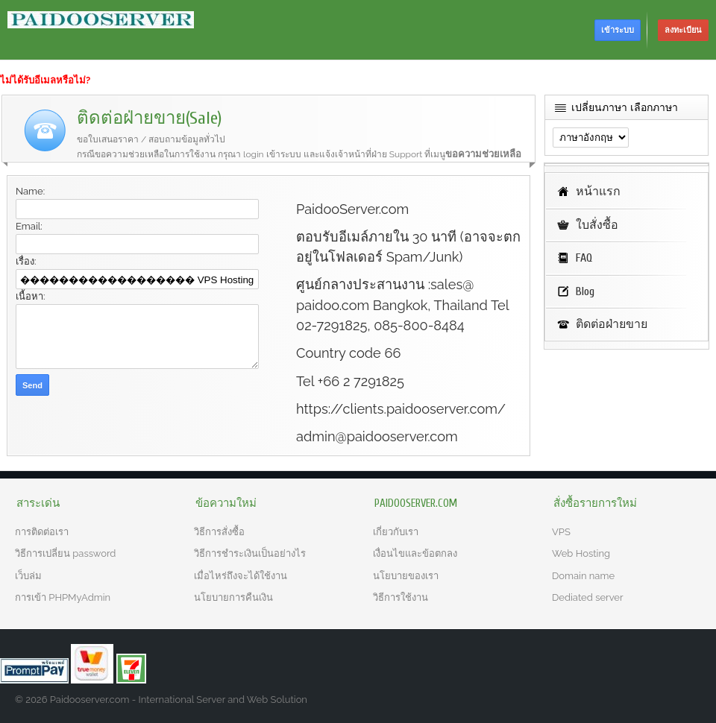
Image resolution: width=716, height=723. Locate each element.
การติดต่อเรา (42, 531)
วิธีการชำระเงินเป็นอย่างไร (250, 553)
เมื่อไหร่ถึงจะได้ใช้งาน (240, 575)
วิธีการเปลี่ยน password (65, 553)
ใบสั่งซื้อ (597, 225)
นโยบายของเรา (406, 575)
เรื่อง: (26, 261)
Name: (30, 191)
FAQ (584, 258)
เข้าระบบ (617, 30)
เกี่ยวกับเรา (395, 531)
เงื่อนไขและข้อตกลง (415, 553)
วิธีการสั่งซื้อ (219, 531)
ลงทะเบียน (683, 30)
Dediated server (588, 597)
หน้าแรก (598, 191)
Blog (585, 291)
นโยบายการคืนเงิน (233, 597)
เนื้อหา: (30, 296)
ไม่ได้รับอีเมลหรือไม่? (45, 80)
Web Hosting (581, 553)
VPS (561, 531)
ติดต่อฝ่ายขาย (611, 324)
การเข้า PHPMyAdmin (62, 597)
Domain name (583, 575)
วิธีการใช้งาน (400, 597)
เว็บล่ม (28, 575)
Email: (29, 226)
